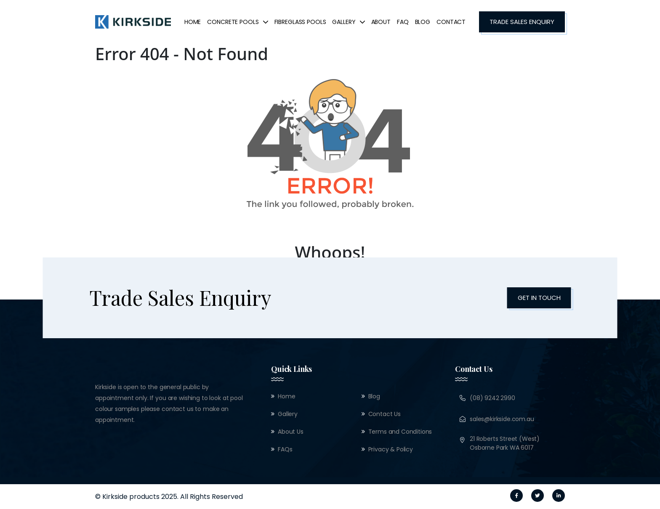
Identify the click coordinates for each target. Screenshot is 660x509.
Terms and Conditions (400, 431)
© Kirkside (111, 496)
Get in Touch (539, 297)
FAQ (403, 22)
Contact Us (384, 414)
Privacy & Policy (390, 449)
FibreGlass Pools (300, 22)
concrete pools (237, 22)
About (381, 22)
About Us (290, 431)
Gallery (348, 22)
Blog (422, 22)
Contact (451, 22)
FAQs (285, 449)
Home (192, 22)
